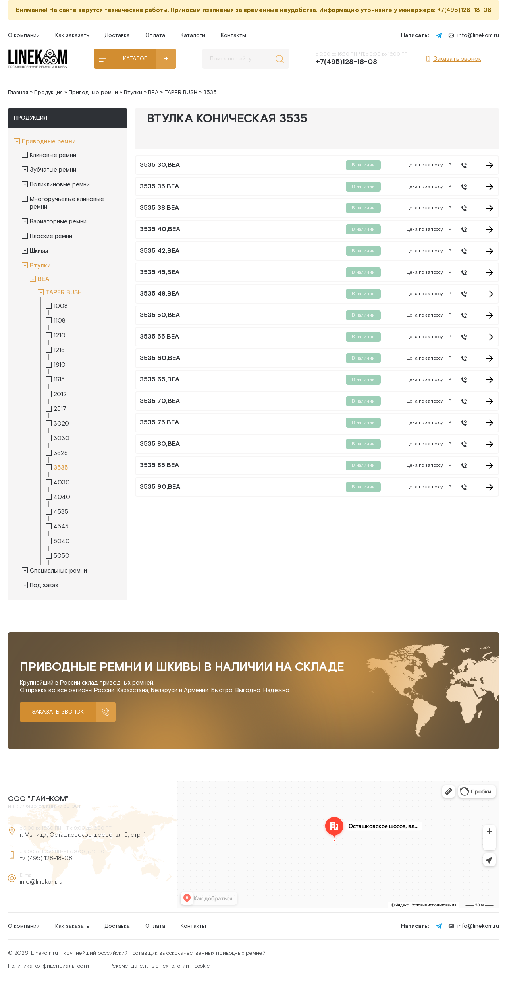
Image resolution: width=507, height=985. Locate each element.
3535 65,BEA (159, 379)
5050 (61, 556)
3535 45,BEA (159, 272)
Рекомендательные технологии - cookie (160, 966)
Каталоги (193, 35)
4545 (61, 526)
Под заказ (44, 585)
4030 (62, 482)
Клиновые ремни (53, 155)
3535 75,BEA (159, 422)
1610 (60, 365)
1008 (61, 306)
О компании (24, 35)
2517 (60, 409)
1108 (60, 321)
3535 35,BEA (159, 186)
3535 (61, 468)
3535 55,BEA (159, 337)
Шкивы (39, 251)
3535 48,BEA (159, 294)
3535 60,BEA (160, 358)
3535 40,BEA (160, 229)
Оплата (155, 35)
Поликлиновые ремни (60, 184)
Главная (18, 92)
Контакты (233, 35)
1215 (59, 350)
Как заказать (72, 35)
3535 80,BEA (160, 444)
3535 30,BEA (160, 165)
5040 (62, 541)
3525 (61, 453)
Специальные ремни (58, 571)
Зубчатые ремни (53, 170)
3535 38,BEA (159, 208)
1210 (60, 335)
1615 (59, 379)
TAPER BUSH (180, 92)
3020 (61, 424)
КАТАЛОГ (135, 58)
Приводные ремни (93, 92)
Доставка (117, 35)
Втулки (133, 92)
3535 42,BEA (159, 251)
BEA (153, 92)
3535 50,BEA (160, 315)
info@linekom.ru (473, 35)
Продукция (48, 92)
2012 (60, 394)
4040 (62, 497)
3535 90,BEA (160, 487)
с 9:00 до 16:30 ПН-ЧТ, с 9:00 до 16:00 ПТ (361, 58)
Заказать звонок (453, 59)
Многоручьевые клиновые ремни (67, 203)
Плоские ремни (51, 236)
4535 (61, 512)
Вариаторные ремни (58, 221)
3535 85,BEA (159, 465)
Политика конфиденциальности (48, 966)
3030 (61, 438)
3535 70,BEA (160, 401)
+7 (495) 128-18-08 (46, 858)
